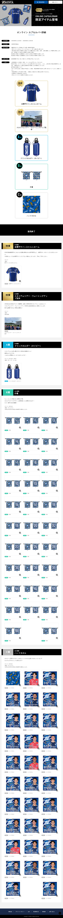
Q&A (29, 911)
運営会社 (10, 911)
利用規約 (44, 911)
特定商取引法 (36, 911)
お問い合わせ (51, 911)
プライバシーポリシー (20, 911)
